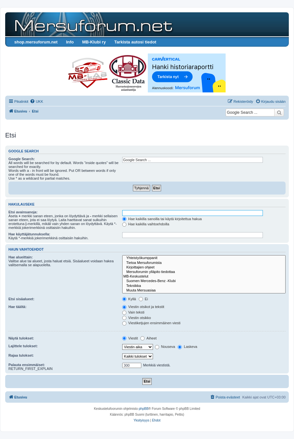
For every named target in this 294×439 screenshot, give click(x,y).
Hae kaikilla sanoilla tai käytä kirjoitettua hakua (162, 219)
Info (70, 42)
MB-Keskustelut (204, 276)
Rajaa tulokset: (21, 355)
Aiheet (148, 338)
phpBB (143, 408)
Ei (143, 299)
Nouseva (165, 347)
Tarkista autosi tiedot (135, 42)
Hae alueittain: (20, 257)
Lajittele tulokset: (23, 346)
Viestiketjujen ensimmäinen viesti (151, 323)
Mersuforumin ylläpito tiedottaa (204, 272)
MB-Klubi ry (94, 42)
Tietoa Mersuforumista (204, 263)
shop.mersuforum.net (36, 42)
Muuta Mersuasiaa (204, 290)
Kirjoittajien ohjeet (204, 267)
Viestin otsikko (136, 318)
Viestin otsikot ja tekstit (143, 307)
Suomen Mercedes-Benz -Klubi (204, 281)
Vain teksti (133, 312)
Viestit (130, 338)
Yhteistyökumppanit (204, 258)
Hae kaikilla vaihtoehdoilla (146, 224)
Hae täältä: (17, 307)
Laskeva (187, 347)
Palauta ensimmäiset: (26, 365)
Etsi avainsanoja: (23, 212)
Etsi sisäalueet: (21, 299)
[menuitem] (36, 101)
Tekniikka (204, 286)
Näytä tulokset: (21, 338)
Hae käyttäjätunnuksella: (29, 234)
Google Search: (21, 159)
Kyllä (129, 299)
